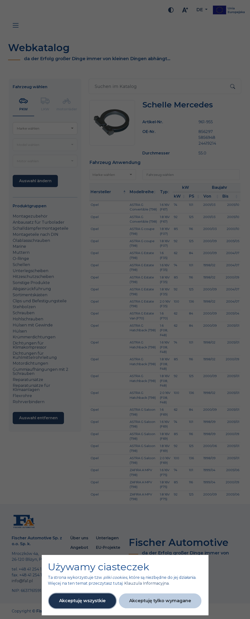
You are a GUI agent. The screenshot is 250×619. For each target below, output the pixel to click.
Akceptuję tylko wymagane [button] (160, 600)
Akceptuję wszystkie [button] (82, 600)
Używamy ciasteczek (98, 567)
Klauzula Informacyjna (146, 583)
